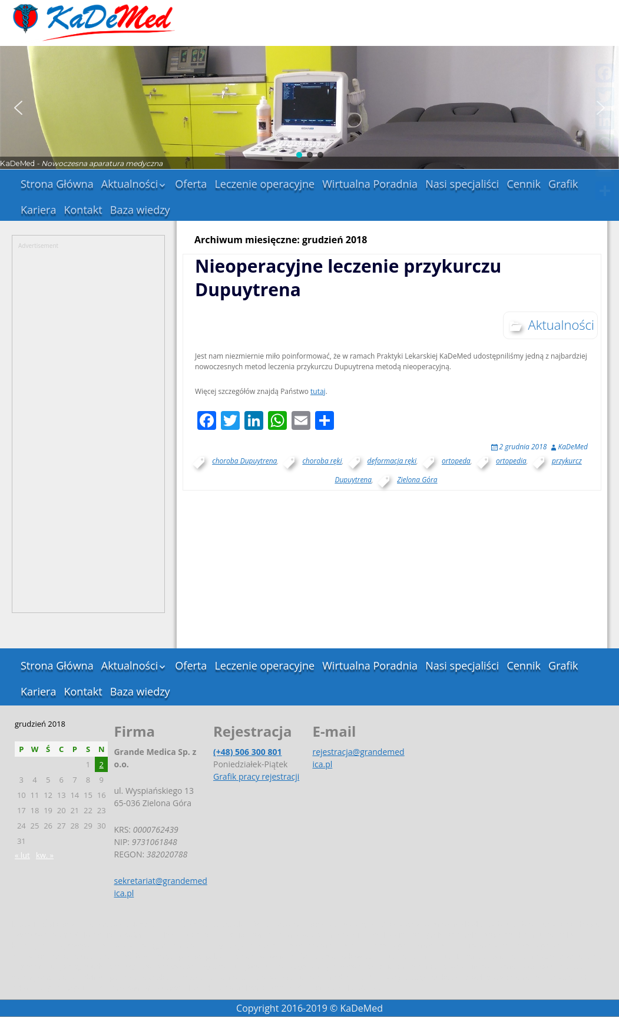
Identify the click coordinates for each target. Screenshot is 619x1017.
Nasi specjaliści (462, 184)
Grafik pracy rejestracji (256, 776)
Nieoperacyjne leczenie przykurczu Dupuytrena (348, 278)
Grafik (563, 184)
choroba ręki (322, 461)
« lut (22, 855)
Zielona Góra (417, 480)
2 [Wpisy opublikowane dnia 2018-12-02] (101, 764)
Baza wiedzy (140, 210)
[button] (18, 107)
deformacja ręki (392, 461)
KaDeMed (573, 447)
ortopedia (511, 461)
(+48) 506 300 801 (247, 751)
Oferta (191, 184)
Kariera (38, 210)
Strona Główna (57, 184)
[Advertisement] (88, 427)
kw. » (45, 855)
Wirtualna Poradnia (370, 184)
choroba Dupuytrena (244, 461)
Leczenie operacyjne (264, 184)
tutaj (318, 391)
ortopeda (456, 461)
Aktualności (129, 184)
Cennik (524, 184)
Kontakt (83, 210)
